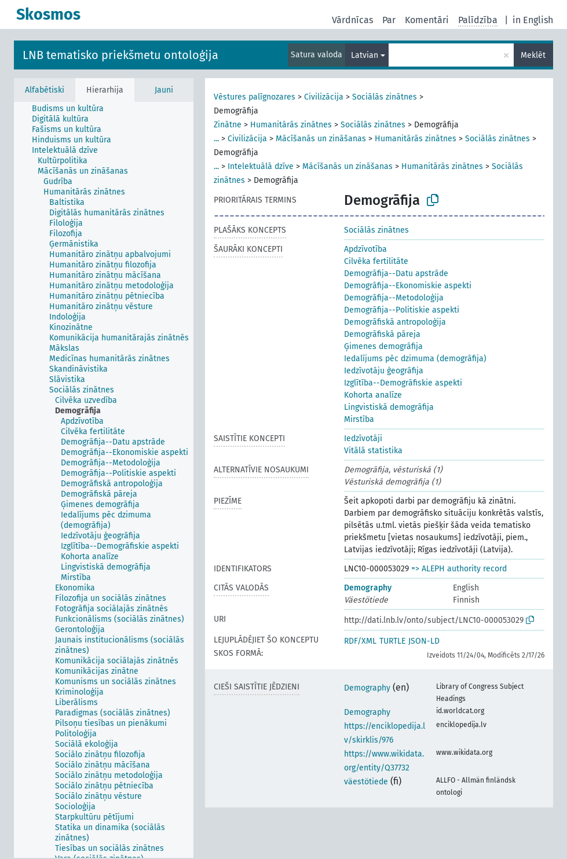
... (216, 139)
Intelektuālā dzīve (261, 166)
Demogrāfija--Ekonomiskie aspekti (407, 286)
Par (389, 19)
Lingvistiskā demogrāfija (389, 407)
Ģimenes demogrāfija (383, 346)
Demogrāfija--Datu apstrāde (396, 273)
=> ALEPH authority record (459, 569)
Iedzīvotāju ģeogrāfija (383, 371)
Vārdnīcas (352, 19)
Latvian (364, 55)
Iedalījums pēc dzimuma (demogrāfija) (415, 359)
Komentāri (427, 19)
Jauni (164, 90)
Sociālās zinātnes (384, 97)
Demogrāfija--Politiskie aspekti (401, 310)
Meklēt (533, 55)
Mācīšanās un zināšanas (321, 139)
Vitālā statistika (373, 451)
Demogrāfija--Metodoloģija (394, 298)
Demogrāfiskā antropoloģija (395, 322)
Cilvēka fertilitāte (376, 261)
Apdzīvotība (365, 249)
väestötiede (366, 782)
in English (533, 19)
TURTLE (392, 641)
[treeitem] (72, 109)
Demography (368, 588)
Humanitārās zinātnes (291, 125)
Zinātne (228, 125)
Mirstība (359, 419)
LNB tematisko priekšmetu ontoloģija (120, 55)
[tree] (103, 480)
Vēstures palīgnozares (254, 97)
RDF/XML (360, 641)
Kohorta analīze (373, 395)
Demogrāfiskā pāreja (382, 334)
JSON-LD (424, 641)
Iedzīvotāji (363, 438)
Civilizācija (323, 97)
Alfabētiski (44, 90)
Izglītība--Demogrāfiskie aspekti (403, 383)
